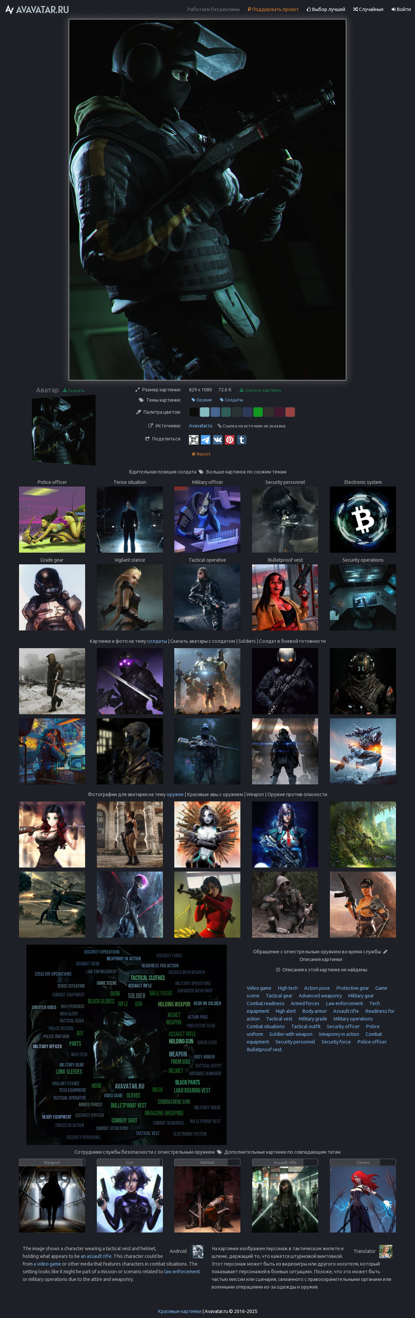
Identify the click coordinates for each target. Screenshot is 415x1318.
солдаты (157, 641)
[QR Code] (193, 439)
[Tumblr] (241, 439)
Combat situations (266, 1026)
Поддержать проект (273, 9)
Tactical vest (278, 1018)
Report (201, 453)
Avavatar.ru (200, 425)
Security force (336, 1042)
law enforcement (182, 1271)
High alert (285, 1011)
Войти (401, 9)
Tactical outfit (305, 1026)
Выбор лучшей (326, 9)
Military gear (360, 995)
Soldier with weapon (290, 1034)
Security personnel (294, 1042)
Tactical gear (278, 995)
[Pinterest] (229, 439)
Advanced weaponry (320, 995)
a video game (47, 1264)
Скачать (74, 390)
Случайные (368, 9)
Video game (259, 988)
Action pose (316, 988)
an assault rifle (96, 1256)
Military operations (353, 1018)
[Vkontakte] (217, 439)
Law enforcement (344, 1003)
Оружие (202, 399)
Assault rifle (345, 1011)
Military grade (312, 1018)
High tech (287, 988)
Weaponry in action (338, 1034)
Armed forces (305, 1003)
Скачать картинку (260, 390)
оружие (175, 794)
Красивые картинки (179, 1311)
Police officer (371, 1042)
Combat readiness (265, 1003)
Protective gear (352, 988)
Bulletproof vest (264, 1049)
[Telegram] (205, 439)
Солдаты (231, 399)
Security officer (343, 1026)
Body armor (314, 1011)
